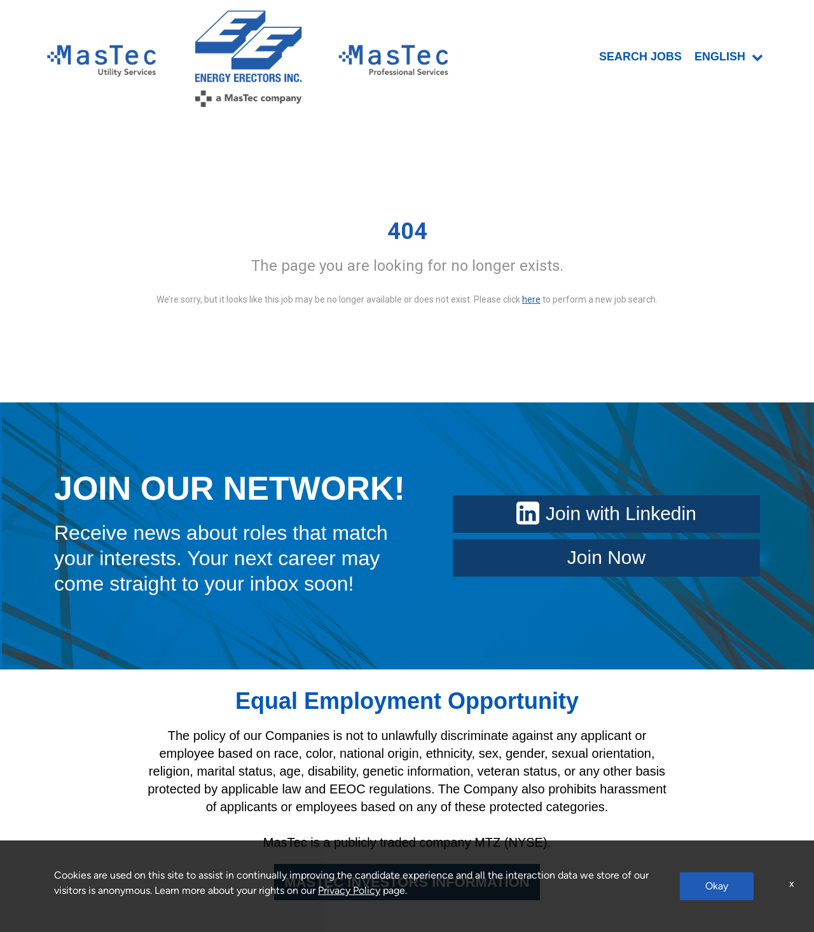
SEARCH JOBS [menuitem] (640, 56)
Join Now (606, 557)
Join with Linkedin (606, 513)
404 (407, 231)
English (728, 56)
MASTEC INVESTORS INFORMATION (406, 882)
